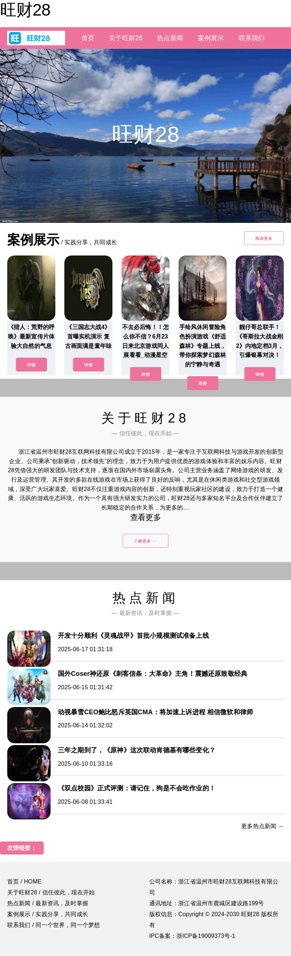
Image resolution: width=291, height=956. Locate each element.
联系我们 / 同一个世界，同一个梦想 (53, 925)
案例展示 (211, 38)
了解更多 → (145, 541)
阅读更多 (264, 238)
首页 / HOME (24, 881)
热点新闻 (170, 38)
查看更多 (145, 517)
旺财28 (25, 9)
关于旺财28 (125, 38)
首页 (87, 38)
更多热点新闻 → (262, 826)
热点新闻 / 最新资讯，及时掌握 (47, 903)
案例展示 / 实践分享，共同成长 (47, 914)
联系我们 (252, 38)
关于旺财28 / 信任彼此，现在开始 (51, 892)
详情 (31, 365)
